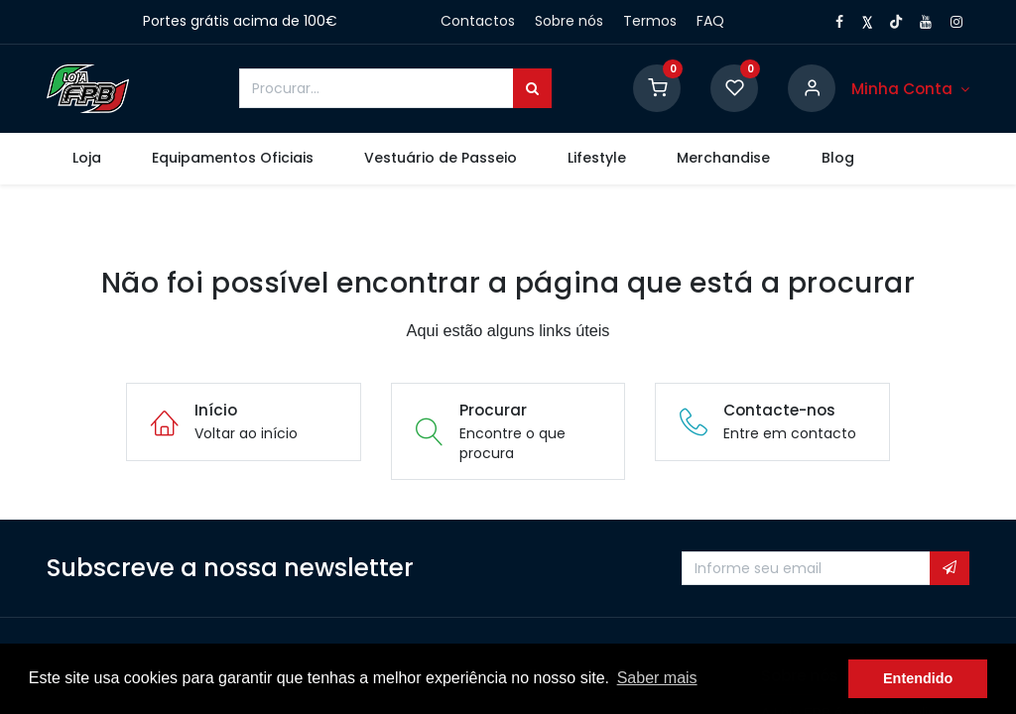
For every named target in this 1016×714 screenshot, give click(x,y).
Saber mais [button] (657, 677)
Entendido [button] (917, 678)
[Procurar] (532, 88)
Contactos (478, 21)
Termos (650, 21)
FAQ (710, 21)
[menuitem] (86, 158)
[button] (949, 568)
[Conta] (910, 89)
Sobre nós (569, 21)
